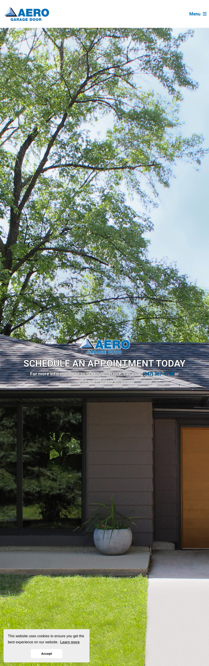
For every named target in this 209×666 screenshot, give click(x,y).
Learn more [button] (70, 642)
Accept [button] (46, 653)
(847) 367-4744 (158, 374)
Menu (198, 14)
